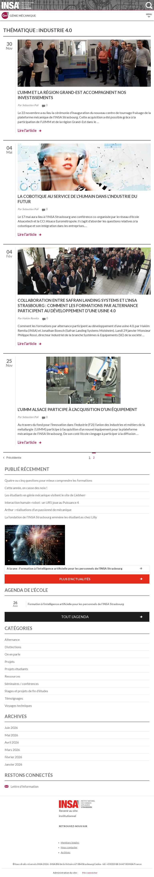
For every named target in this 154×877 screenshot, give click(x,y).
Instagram (87, 832)
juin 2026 (11, 727)
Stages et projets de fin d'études (26, 691)
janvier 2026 (13, 764)
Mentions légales (70, 842)
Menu (149, 15)
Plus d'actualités (74, 579)
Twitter (68, 832)
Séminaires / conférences (22, 684)
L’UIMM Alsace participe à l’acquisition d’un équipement (77, 409)
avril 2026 (12, 742)
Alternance (12, 639)
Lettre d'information (24, 786)
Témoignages (14, 698)
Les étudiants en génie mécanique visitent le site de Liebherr (45, 495)
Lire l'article (27, 130)
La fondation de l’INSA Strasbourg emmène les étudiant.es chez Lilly (51, 517)
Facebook (61, 832)
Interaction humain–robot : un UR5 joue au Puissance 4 (42, 502)
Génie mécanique (23, 15)
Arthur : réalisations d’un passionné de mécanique (38, 510)
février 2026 (13, 757)
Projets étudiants (16, 669)
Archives (65, 852)
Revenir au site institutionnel (77, 810)
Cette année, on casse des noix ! (26, 488)
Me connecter (89, 872)
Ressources (12, 676)
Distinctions (13, 647)
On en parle (12, 654)
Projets (10, 661)
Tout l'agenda (75, 617)
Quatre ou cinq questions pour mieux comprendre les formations (48, 480)
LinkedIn (81, 832)
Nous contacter (69, 847)
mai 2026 (11, 735)
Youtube (74, 832)
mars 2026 (12, 750)
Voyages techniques (18, 705)
